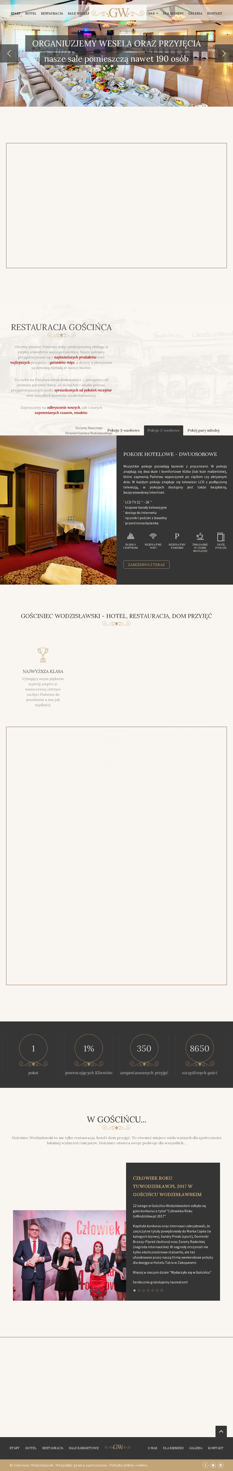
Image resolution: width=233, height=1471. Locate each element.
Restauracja (52, 13)
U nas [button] (151, 13)
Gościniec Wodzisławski (33, 1465)
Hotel (30, 13)
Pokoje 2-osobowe (163, 430)
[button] (9, 53)
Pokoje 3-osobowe (123, 430)
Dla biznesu (173, 13)
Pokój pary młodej (203, 430)
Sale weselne (80, 13)
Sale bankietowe (84, 1448)
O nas (152, 1448)
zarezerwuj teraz (146, 564)
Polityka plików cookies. (128, 1465)
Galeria (195, 13)
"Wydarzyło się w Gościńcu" (190, 1272)
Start (16, 13)
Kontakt (214, 13)
